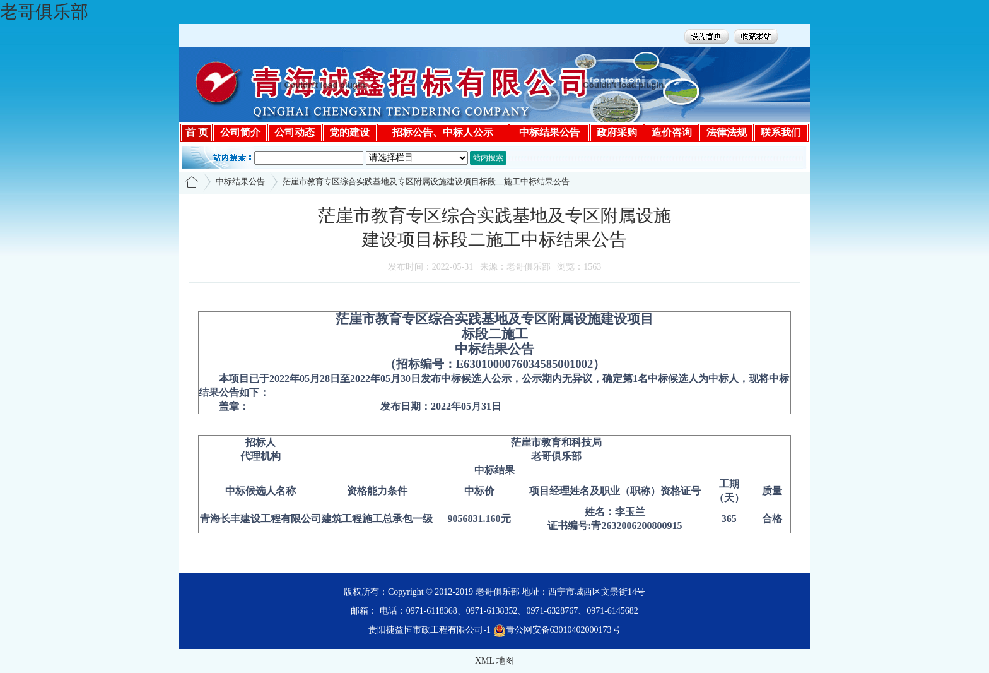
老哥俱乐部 (44, 11)
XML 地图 (494, 660)
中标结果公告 (240, 181)
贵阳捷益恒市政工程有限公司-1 (429, 629)
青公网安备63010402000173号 (557, 629)
